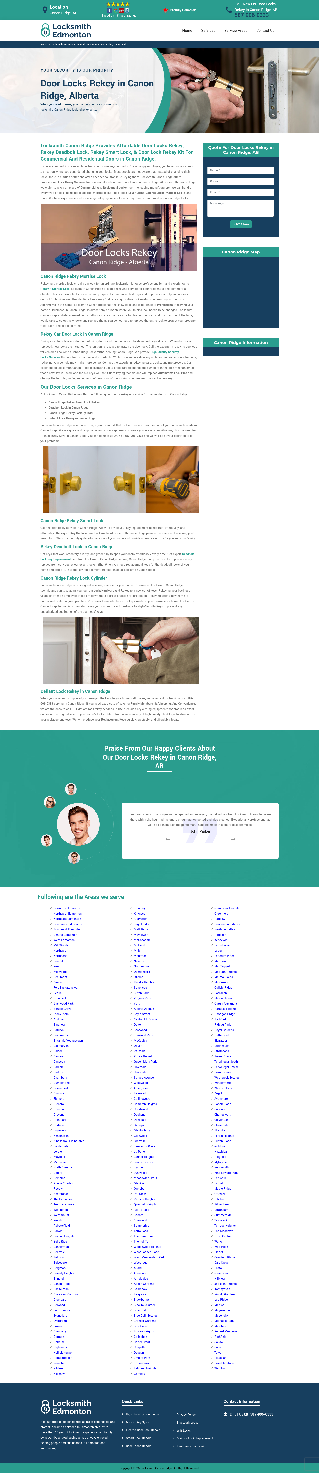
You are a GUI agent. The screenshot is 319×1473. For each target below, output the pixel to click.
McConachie (142, 940)
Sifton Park (141, 993)
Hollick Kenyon (63, 1353)
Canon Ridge (62, 1284)
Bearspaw (140, 1289)
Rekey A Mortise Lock (55, 289)
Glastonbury (142, 1130)
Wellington (61, 1210)
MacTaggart (222, 966)
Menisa (219, 1305)
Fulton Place (222, 1141)
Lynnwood (140, 1173)
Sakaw (218, 1342)
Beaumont (60, 977)
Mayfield (59, 1157)
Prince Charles (63, 1183)
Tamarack (220, 1220)
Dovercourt (61, 1088)
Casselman (61, 1289)
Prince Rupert (143, 1056)
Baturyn (59, 1030)
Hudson (59, 1125)
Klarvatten (140, 919)
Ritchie (219, 1199)
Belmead (140, 1093)
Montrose (140, 956)
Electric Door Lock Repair (143, 1430)
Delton (138, 1025)
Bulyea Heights (144, 1331)
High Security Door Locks (143, 1414)
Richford (220, 1019)
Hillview (219, 1278)
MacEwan (220, 961)
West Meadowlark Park (149, 1257)
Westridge (140, 1263)
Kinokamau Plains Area (69, 1141)
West (57, 966)
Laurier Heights (144, 1157)
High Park (60, 1120)
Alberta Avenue (144, 1009)
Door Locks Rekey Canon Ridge (110, 44)
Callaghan (140, 1337)
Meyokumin (222, 1310)
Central (58, 961)
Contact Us (265, 30)
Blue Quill (140, 1310)
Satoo (218, 1347)
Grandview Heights (227, 908)
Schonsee (140, 988)
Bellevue (59, 1252)
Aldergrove (141, 1088)
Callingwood (142, 1099)
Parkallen (220, 993)
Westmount (61, 1215)
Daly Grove (221, 1263)
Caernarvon (61, 1046)
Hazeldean (221, 1152)
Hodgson (220, 935)
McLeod (139, 945)
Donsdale (140, 1120)
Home (187, 30)
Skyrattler (220, 1040)
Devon (58, 982)
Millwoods (60, 972)
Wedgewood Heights (147, 1247)
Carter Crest (142, 1342)
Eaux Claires (62, 1310)
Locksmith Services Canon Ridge (70, 44)
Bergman (60, 1268)
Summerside (223, 1215)
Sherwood (140, 1220)
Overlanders (142, 972)
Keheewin (220, 940)
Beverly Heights (64, 1273)
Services (208, 30)
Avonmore (221, 1099)
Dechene (139, 1115)
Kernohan (60, 1363)
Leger (218, 951)
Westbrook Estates (227, 1078)
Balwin (58, 1231)
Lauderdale (61, 1146)
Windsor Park (223, 1088)
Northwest (60, 951)
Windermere (222, 1083)
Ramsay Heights (225, 1009)
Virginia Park (142, 998)
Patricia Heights (144, 1199)
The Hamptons (143, 1236)
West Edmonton (64, 940)
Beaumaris (61, 1035)
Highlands (60, 1347)
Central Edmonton (65, 935)
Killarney (139, 908)
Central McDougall (146, 1019)
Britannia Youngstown (68, 1040)
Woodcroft (60, 1220)
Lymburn (139, 1167)
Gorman (59, 1337)
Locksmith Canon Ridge (156, 1468)
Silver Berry (222, 1204)
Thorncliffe (141, 1241)
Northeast (60, 956)
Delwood (59, 1305)
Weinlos (219, 1368)
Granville (140, 1141)
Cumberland (62, 1083)
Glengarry (60, 1331)
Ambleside (141, 1278)
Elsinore (59, 1099)
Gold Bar (220, 1146)
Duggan (139, 1353)
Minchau (220, 1326)
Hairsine (59, 1342)
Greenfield (221, 914)
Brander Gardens (145, 1321)
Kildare (58, 1368)
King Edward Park (226, 1173)
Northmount (142, 966)
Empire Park (142, 1358)
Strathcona (221, 1051)
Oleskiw (139, 1183)
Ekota (218, 1268)
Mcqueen (60, 1162)
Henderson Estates (227, 924)
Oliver (138, 1046)
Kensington (61, 1136)
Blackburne (141, 1300)
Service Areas (235, 30)
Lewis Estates (143, 1162)
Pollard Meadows (226, 1331)
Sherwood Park (63, 1003)
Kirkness (139, 914)
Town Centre (222, 1236)
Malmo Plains (223, 977)
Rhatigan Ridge (224, 1014)
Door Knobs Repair (138, 1446)
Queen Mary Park (145, 1062)
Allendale (140, 1273)
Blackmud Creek (144, 1305)
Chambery (60, 1078)
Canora (58, 1056)
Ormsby (139, 1189)
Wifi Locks (184, 1430)
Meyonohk (221, 1316)
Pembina (59, 1178)
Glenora (59, 1104)
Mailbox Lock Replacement (195, 1438)
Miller (138, 951)
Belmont (59, 1257)
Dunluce (59, 1093)
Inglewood (60, 1130)
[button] (74, 858)
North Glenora (63, 1167)
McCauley (140, 1040)
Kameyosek (222, 1289)
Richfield (220, 1337)
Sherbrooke (61, 1194)
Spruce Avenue (144, 1078)
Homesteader (63, 1358)
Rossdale (140, 1072)
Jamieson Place (144, 1146)
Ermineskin (141, 1363)
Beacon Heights (64, 1236)
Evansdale (60, 1316)
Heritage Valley (224, 929)
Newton (139, 961)
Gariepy (139, 1125)
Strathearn (221, 1210)
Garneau (139, 1374)
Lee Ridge (221, 1300)
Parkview (140, 1194)
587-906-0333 (252, 15)
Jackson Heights (225, 1284)
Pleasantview (223, 998)
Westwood (141, 1083)
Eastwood (140, 1030)
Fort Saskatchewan (66, 988)
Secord (138, 1215)
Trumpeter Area (64, 1204)
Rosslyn (59, 1189)
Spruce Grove (62, 1009)
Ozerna (138, 977)
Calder (58, 1051)
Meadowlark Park (145, 1178)
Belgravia (140, 1294)
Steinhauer (221, 1046)
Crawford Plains (225, 1257)
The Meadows (223, 1231)
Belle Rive (60, 1241)
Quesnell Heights (145, 1204)
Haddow (219, 919)
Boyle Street (142, 1014)
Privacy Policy (186, 1415)
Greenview (221, 1273)
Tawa (217, 1353)
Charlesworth (223, 1115)
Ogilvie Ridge (223, 988)
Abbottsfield (62, 1226)
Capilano (220, 1109)
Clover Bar (221, 1120)
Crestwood (141, 1109)
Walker (219, 1241)
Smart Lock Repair (138, 1438)
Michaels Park (224, 1321)
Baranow (59, 1025)
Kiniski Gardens (224, 1294)
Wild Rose (221, 1247)
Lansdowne (222, 945)
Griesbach (60, 1109)
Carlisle (59, 1067)
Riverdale (140, 1067)
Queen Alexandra (225, 1003)
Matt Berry (141, 929)
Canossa (59, 1062)
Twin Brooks (222, 1072)
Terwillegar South (226, 1062)
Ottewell (220, 1194)
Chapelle (139, 1347)
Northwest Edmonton (68, 914)
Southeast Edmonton (67, 929)
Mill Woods (61, 945)
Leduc (58, 993)
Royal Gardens (224, 1030)
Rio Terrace (141, 1210)
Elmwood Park (143, 1035)
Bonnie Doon (222, 1104)
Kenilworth (221, 1167)
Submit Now (241, 224)
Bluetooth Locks (187, 1423)
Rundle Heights (144, 982)
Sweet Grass (223, 1056)
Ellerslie (219, 1130)
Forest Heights (224, 1136)
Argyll (218, 1093)
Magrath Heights (225, 972)
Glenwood (140, 1136)
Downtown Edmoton (67, 908)
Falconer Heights (145, 1368)
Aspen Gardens (144, 1284)
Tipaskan (220, 1358)
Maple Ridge (222, 1189)
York (137, 1003)
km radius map (240, 291)
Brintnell (59, 1278)
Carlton (58, 1072)
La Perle (139, 1152)
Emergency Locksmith (191, 1446)
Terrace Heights (225, 1226)
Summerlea (141, 1226)
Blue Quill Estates (146, 1316)
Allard (138, 1268)
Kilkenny (59, 1374)
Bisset (218, 1252)
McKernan (221, 982)
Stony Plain (61, 1014)
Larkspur (220, 1178)
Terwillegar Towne (226, 1067)
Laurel (218, 1183)
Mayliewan (141, 935)
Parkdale (139, 1051)
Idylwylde (220, 1162)
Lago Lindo (141, 924)
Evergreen (60, 1321)
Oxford (58, 1173)
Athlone (59, 1019)
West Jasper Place (146, 1252)
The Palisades (63, 1199)
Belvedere (60, 1263)
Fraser (58, 1326)
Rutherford (221, 1035)
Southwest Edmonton (68, 924)
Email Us (236, 1414)
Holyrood (220, 1157)
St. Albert (60, 998)
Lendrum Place (224, 956)
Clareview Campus (66, 1294)
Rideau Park (222, 1025)
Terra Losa (141, 1231)
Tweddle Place (224, 1363)
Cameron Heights (145, 1104)
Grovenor (60, 1115)
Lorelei (58, 1152)
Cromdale (60, 1300)
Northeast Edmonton (67, 919)
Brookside (140, 1326)
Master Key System (139, 1422)
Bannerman (61, 1247)
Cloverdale (221, 1125)
